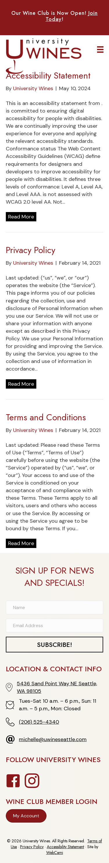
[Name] (54, 607)
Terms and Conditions (46, 417)
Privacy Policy (30, 250)
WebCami (54, 852)
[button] (54, 644)
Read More (21, 216)
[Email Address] (54, 625)
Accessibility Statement (48, 75)
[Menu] (100, 49)
